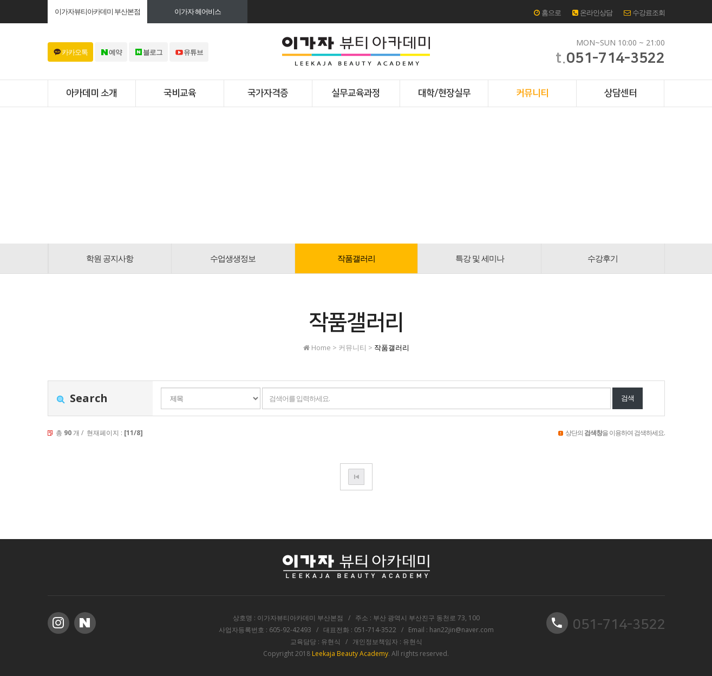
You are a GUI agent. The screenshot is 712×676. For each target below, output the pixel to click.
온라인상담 (592, 12)
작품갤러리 (356, 258)
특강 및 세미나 (479, 258)
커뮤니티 (532, 93)
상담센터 (620, 93)
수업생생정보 (233, 258)
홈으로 (547, 12)
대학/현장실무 (444, 93)
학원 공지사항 (109, 258)
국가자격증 (267, 93)
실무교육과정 (355, 93)
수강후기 (602, 258)
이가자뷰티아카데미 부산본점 (97, 11)
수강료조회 (644, 12)
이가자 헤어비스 (197, 11)
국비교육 (180, 93)
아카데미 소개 (91, 93)
